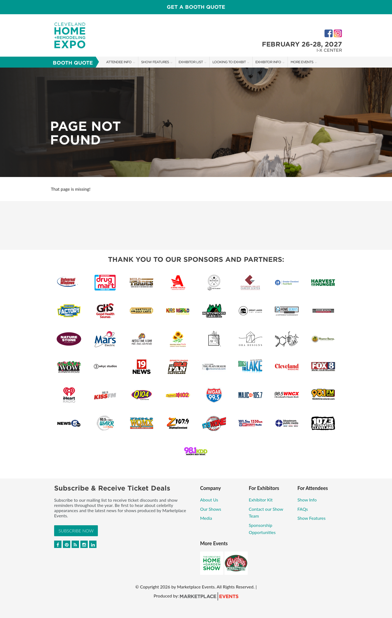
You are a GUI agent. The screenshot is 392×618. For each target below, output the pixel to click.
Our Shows (210, 509)
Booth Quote (73, 63)
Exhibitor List (191, 62)
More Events (302, 62)
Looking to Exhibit (229, 62)
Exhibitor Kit (261, 499)
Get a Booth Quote (196, 7)
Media (206, 518)
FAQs (302, 509)
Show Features (155, 62)
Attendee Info (118, 62)
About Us (209, 499)
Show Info (307, 499)
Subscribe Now (75, 530)
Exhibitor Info (268, 62)
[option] (196, 122)
